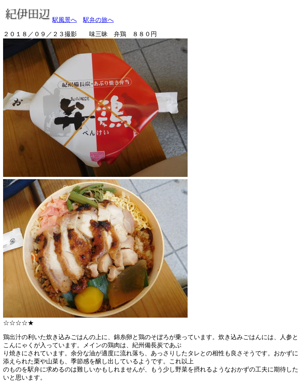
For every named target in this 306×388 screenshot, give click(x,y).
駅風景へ (64, 20)
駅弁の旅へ (98, 20)
